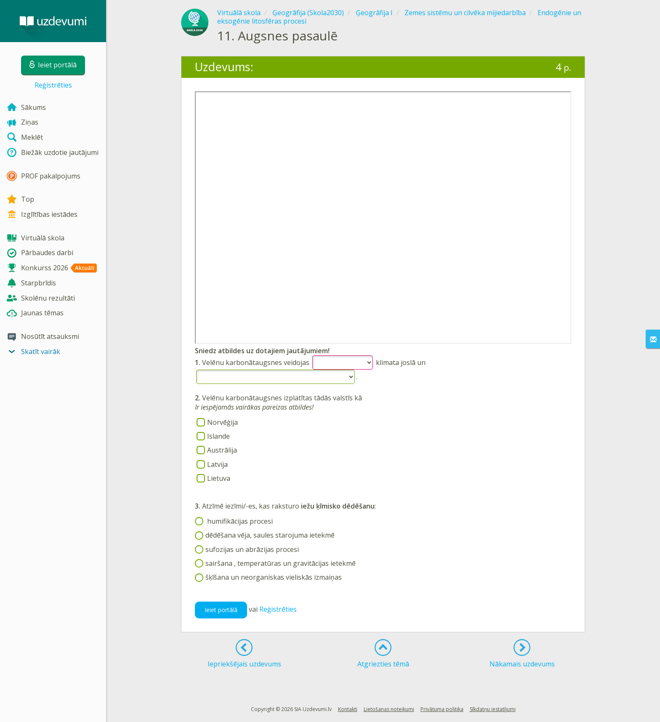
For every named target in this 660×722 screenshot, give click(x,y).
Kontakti (347, 709)
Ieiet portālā (221, 610)
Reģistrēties (53, 85)
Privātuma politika (441, 709)
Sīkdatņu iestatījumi (493, 709)
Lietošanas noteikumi (389, 709)
